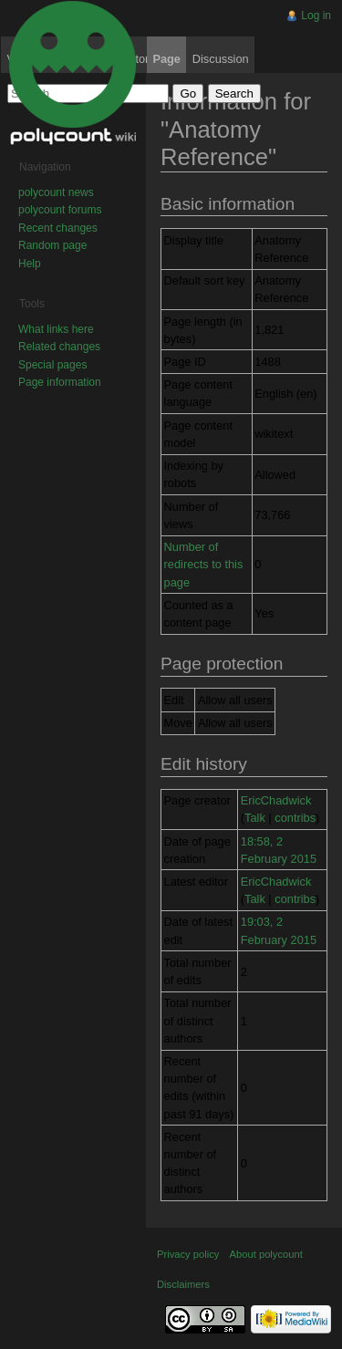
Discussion (220, 59)
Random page (52, 245)
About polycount (266, 1254)
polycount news (56, 192)
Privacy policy (188, 1254)
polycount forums (59, 209)
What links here (56, 329)
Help (29, 263)
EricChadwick (276, 800)
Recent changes (58, 228)
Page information (59, 382)
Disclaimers (183, 1284)
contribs (295, 818)
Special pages (52, 364)
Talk (254, 818)
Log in (316, 15)
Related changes (59, 346)
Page (166, 59)
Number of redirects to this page (204, 564)
